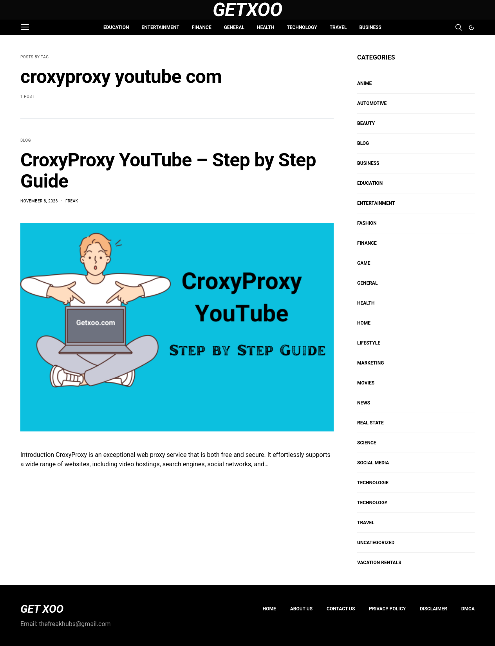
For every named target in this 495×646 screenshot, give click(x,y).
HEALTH (265, 27)
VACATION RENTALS (379, 562)
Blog (25, 140)
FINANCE (201, 27)
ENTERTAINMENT (160, 27)
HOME (363, 323)
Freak (71, 201)
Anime (364, 83)
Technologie (372, 482)
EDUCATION (116, 27)
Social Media (373, 463)
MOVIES (365, 383)
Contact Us (341, 609)
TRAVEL (338, 27)
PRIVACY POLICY (387, 609)
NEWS (363, 403)
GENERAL (234, 27)
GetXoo (247, 9)
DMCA (468, 609)
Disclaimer (433, 609)
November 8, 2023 (39, 201)
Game (363, 263)
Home (269, 609)
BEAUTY (366, 123)
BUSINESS (370, 27)
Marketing (370, 363)
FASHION (367, 223)
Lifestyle (368, 343)
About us (301, 609)
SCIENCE (366, 443)
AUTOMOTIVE (372, 103)
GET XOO (41, 609)
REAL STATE (370, 423)
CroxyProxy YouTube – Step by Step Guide (168, 170)
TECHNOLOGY (302, 27)
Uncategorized (375, 542)
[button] (471, 27)
